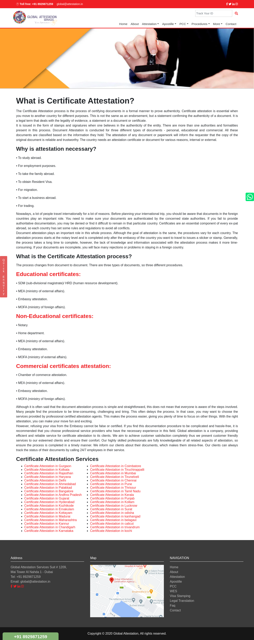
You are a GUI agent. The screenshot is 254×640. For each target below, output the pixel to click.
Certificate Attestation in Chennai (113, 480)
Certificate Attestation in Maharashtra (50, 520)
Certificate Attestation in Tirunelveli (114, 477)
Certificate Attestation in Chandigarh (49, 527)
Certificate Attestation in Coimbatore (115, 466)
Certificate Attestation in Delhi (45, 480)
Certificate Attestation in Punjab (112, 498)
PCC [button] (182, 24)
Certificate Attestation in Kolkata (47, 469)
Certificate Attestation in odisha (112, 512)
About (135, 24)
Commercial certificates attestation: (63, 366)
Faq (172, 605)
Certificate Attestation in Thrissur (113, 487)
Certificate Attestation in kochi (111, 530)
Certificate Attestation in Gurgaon (47, 466)
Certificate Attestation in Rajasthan (48, 473)
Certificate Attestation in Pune (111, 484)
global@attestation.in (70, 4)
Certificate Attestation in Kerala (112, 494)
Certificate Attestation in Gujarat (46, 498)
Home (123, 24)
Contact (231, 24)
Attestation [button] (149, 24)
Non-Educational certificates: (55, 316)
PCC (173, 586)
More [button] (216, 24)
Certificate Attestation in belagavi (113, 520)
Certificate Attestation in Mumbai (113, 473)
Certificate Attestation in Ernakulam (49, 509)
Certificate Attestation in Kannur (46, 523)
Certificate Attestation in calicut (112, 523)
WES (173, 591)
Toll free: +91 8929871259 (34, 4)
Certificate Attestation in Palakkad (48, 487)
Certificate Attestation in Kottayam (48, 512)
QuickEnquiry (4, 276)
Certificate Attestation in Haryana (47, 477)
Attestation (177, 576)
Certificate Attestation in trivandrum (115, 527)
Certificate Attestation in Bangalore (48, 491)
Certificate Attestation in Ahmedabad (50, 484)
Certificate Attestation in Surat (111, 509)
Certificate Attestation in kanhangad (115, 516)
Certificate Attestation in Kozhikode (49, 505)
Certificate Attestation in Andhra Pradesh (53, 494)
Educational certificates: (48, 274)
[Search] (213, 13)
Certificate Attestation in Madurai (47, 516)
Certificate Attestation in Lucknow (113, 505)
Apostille (168, 24)
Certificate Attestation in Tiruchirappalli (117, 469)
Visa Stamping (180, 596)
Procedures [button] (199, 24)
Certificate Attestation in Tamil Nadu (115, 491)
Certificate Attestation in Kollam (112, 502)
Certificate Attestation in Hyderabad (49, 502)
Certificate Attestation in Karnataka (48, 530)
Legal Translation (182, 600)
